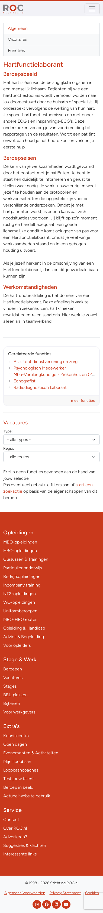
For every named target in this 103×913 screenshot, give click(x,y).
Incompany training (21, 585)
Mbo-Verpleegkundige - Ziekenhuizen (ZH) (55, 374)
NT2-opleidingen (19, 593)
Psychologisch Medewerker (40, 368)
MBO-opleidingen (20, 542)
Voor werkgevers (19, 712)
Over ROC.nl (15, 828)
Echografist (25, 380)
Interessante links (20, 854)
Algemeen (18, 28)
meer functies (83, 400)
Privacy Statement (65, 893)
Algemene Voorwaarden (24, 893)
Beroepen (12, 669)
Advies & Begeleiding (23, 636)
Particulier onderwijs (22, 567)
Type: (7, 431)
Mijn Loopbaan (17, 761)
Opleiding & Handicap (24, 628)
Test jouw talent (18, 778)
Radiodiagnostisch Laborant (40, 387)
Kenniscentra (16, 735)
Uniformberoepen (20, 610)
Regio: (8, 448)
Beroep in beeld (18, 787)
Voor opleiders (17, 645)
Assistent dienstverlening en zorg (46, 361)
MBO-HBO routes (20, 619)
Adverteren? (15, 836)
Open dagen (15, 744)
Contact (11, 819)
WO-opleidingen (19, 602)
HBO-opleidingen (20, 550)
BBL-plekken (15, 694)
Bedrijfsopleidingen (21, 576)
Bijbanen (11, 703)
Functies (16, 50)
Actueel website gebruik (26, 795)
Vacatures (17, 39)
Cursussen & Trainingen (25, 559)
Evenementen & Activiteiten (30, 752)
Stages (10, 686)
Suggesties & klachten (24, 845)
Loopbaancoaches (20, 770)
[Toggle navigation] (92, 8)
